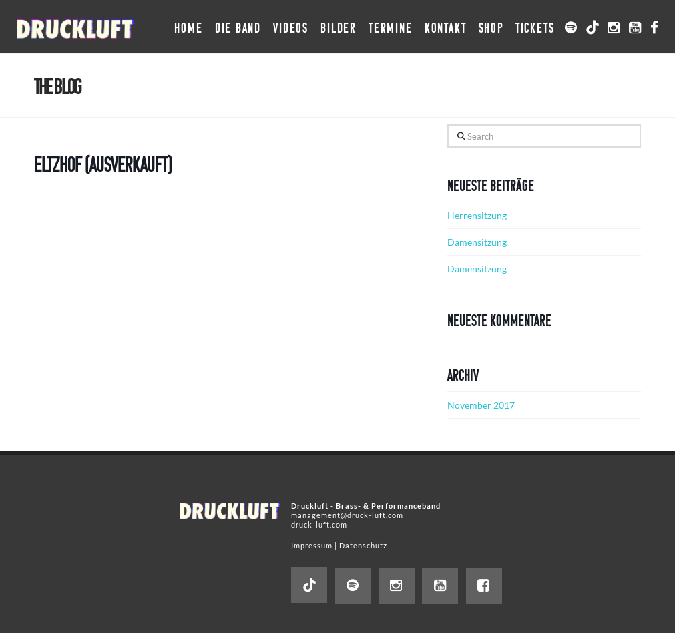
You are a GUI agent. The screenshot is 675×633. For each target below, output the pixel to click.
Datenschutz (363, 545)
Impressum (311, 545)
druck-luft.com (319, 524)
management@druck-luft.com (347, 515)
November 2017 (481, 405)
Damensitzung (477, 242)
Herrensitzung (477, 215)
